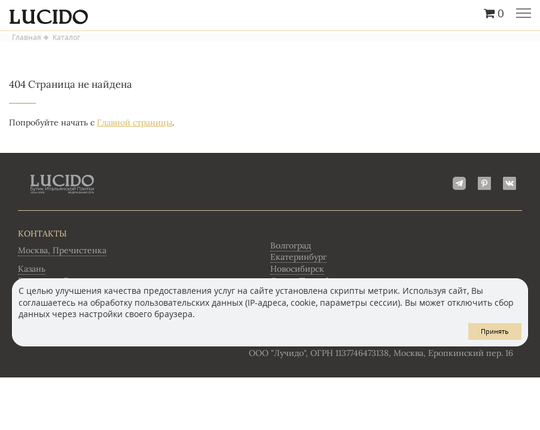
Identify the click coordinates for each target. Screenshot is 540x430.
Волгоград (290, 245)
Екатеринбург (298, 256)
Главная (26, 37)
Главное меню (523, 14)
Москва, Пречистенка (62, 250)
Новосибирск (297, 268)
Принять (495, 331)
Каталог (66, 37)
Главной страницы (134, 122)
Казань (31, 268)
